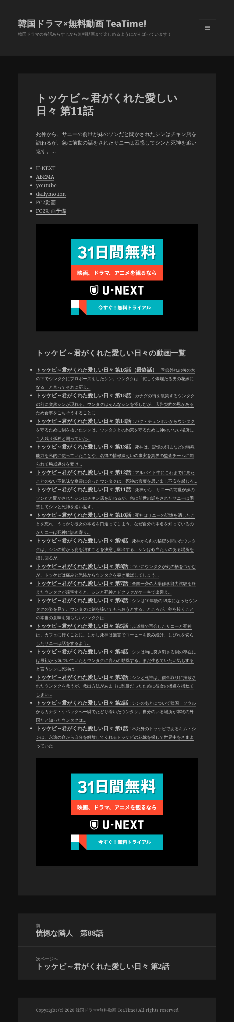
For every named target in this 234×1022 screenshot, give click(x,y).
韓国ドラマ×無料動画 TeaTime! (82, 23)
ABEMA (45, 176)
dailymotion (51, 193)
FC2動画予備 (51, 210)
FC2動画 (46, 202)
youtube (46, 185)
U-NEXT (45, 168)
